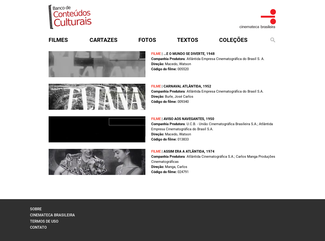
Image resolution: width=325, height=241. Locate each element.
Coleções (233, 40)
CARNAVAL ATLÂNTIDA (182, 86)
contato (38, 227)
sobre (36, 209)
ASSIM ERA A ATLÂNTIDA (184, 151)
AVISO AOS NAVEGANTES (184, 119)
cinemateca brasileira (52, 215)
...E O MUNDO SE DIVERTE (184, 54)
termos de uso (44, 221)
